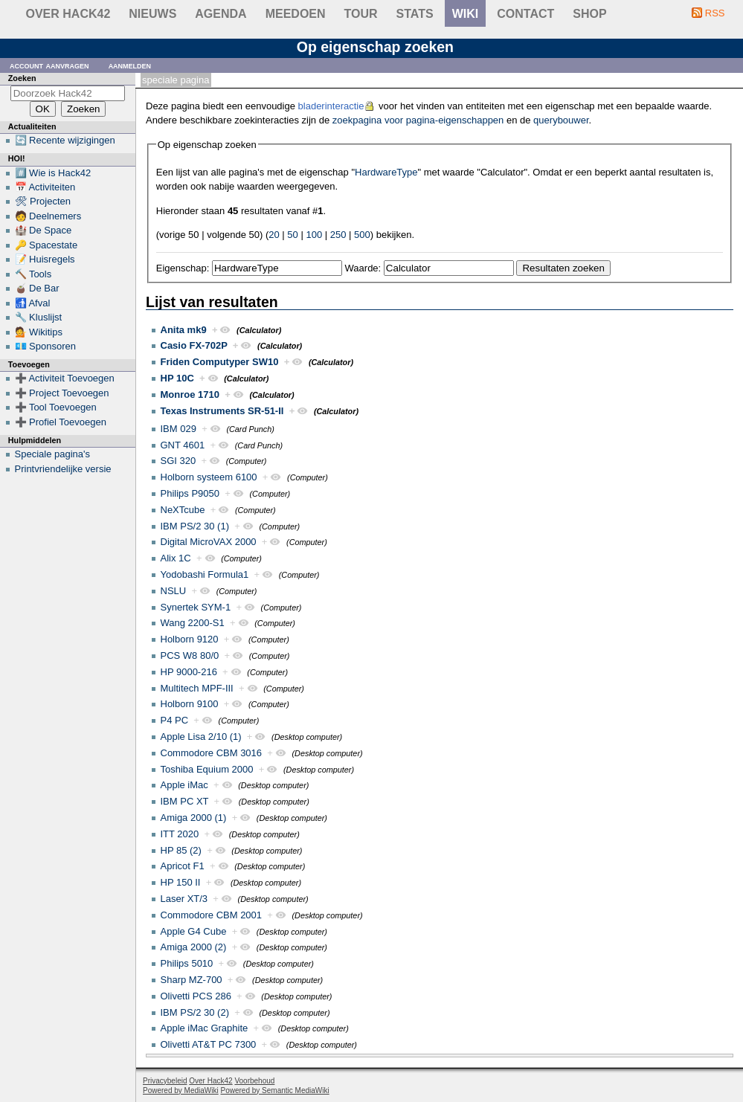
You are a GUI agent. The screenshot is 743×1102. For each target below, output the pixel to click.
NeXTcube (183, 509)
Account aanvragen (49, 65)
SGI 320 (178, 460)
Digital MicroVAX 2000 (209, 541)
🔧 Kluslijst (38, 317)
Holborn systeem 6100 (209, 477)
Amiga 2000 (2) (194, 947)
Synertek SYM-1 (196, 607)
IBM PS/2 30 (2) (195, 1012)
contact (525, 13)
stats (415, 13)
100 (314, 234)
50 (292, 234)
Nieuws (152, 13)
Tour (361, 13)
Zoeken (22, 78)
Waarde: (363, 268)
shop (589, 13)
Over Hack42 (68, 13)
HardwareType (386, 172)
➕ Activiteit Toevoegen (65, 378)
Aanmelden (130, 65)
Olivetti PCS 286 (196, 996)
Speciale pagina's (53, 454)
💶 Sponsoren (46, 346)
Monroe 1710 (190, 394)
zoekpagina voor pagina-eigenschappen (418, 120)
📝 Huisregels (45, 259)
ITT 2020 (180, 834)
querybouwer (560, 120)
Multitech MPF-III (197, 688)
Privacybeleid (165, 1081)
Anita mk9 (184, 329)
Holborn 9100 (190, 703)
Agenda (220, 13)
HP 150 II (181, 882)
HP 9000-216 (189, 671)
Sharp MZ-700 (191, 979)
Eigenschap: (183, 268)
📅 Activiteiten (45, 187)
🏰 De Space (43, 230)
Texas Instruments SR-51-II (222, 410)
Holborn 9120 (190, 639)
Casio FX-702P (194, 345)
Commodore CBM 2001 (212, 915)
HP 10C (177, 378)
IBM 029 (178, 428)
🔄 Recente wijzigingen (65, 140)
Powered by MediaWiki (181, 1090)
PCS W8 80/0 (190, 655)
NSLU (174, 590)
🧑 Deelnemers (48, 216)
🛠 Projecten (43, 201)
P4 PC (175, 720)
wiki (465, 13)
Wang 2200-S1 (193, 622)
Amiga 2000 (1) (194, 817)
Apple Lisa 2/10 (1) (201, 736)
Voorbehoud (254, 1081)
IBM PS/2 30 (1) (195, 526)
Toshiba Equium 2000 (207, 769)
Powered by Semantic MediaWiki (275, 1090)
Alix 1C (176, 558)
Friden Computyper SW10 (220, 361)
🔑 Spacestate (46, 245)
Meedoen (296, 13)
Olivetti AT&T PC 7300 (209, 1044)
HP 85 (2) (181, 850)
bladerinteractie (331, 106)
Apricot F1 (183, 865)
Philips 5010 (187, 963)
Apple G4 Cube (194, 931)
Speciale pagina (175, 80)
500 (362, 234)
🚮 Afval (33, 303)
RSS (715, 13)
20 (273, 234)
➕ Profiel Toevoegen (60, 422)
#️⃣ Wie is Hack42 (53, 172)
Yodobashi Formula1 (205, 574)
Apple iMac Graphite (204, 1028)
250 (338, 234)
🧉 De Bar (37, 288)
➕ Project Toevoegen (62, 393)
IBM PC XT (185, 801)
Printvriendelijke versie (63, 468)
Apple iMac (184, 784)
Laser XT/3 (184, 898)
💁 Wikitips (38, 332)
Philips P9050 (190, 493)
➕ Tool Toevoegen (56, 407)
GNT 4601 (183, 445)
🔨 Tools (33, 274)
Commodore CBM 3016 (212, 752)
